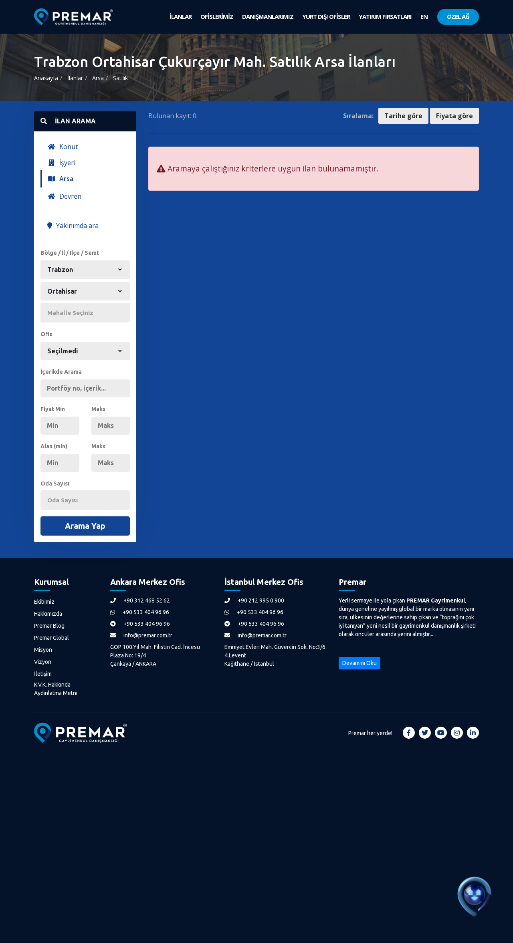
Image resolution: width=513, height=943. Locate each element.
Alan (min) (53, 446)
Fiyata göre (454, 115)
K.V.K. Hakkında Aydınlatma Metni (55, 688)
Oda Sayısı (54, 483)
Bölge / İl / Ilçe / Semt (69, 253)
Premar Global (51, 638)
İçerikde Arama (61, 372)
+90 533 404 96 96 (139, 612)
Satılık (120, 78)
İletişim (43, 674)
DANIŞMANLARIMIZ (267, 16)
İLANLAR (181, 16)
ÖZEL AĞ (458, 16)
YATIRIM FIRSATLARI (385, 16)
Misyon (43, 650)
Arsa (98, 78)
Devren (64, 196)
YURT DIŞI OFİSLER (326, 16)
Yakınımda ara (73, 225)
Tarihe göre (403, 115)
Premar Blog (49, 626)
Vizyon (42, 662)
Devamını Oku (359, 663)
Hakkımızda (48, 614)
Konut (62, 146)
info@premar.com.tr (141, 635)
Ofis (46, 334)
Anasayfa (46, 78)
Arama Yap (85, 525)
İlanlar (75, 78)
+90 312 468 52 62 (140, 600)
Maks (98, 409)
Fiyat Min (52, 409)
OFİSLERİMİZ (216, 16)
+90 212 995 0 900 (254, 600)
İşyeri (61, 162)
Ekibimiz (44, 601)
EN (424, 16)
